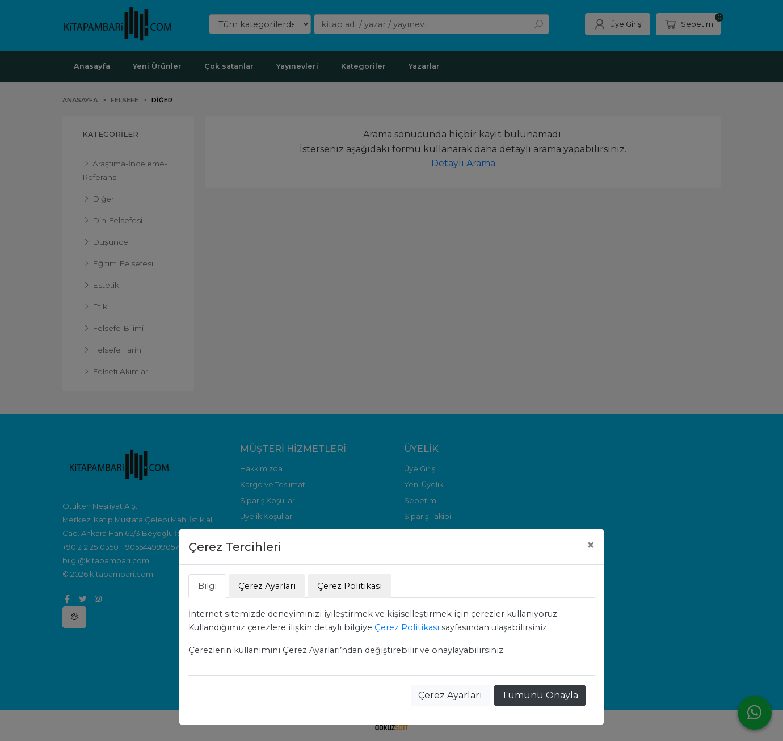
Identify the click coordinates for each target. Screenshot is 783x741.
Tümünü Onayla (540, 695)
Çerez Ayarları (450, 695)
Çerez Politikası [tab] (349, 586)
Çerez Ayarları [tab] (267, 586)
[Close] (591, 545)
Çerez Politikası (406, 627)
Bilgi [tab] (207, 586)
